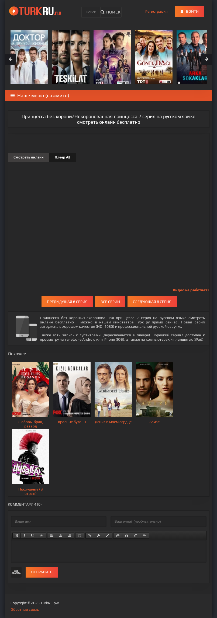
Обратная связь (25, 609)
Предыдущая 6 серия (67, 301)
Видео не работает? (191, 290)
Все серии (110, 301)
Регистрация (156, 11)
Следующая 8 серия (152, 301)
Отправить (42, 572)
